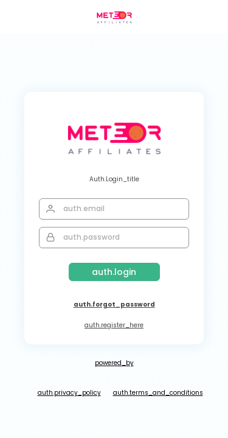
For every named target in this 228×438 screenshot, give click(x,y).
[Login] (114, 272)
